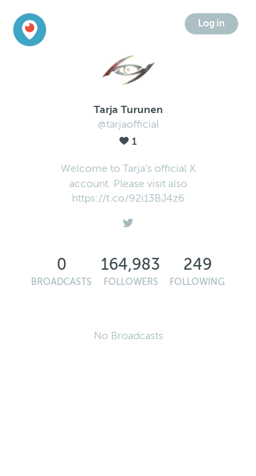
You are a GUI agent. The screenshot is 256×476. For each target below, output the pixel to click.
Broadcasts (61, 282)
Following (197, 282)
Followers (131, 282)
